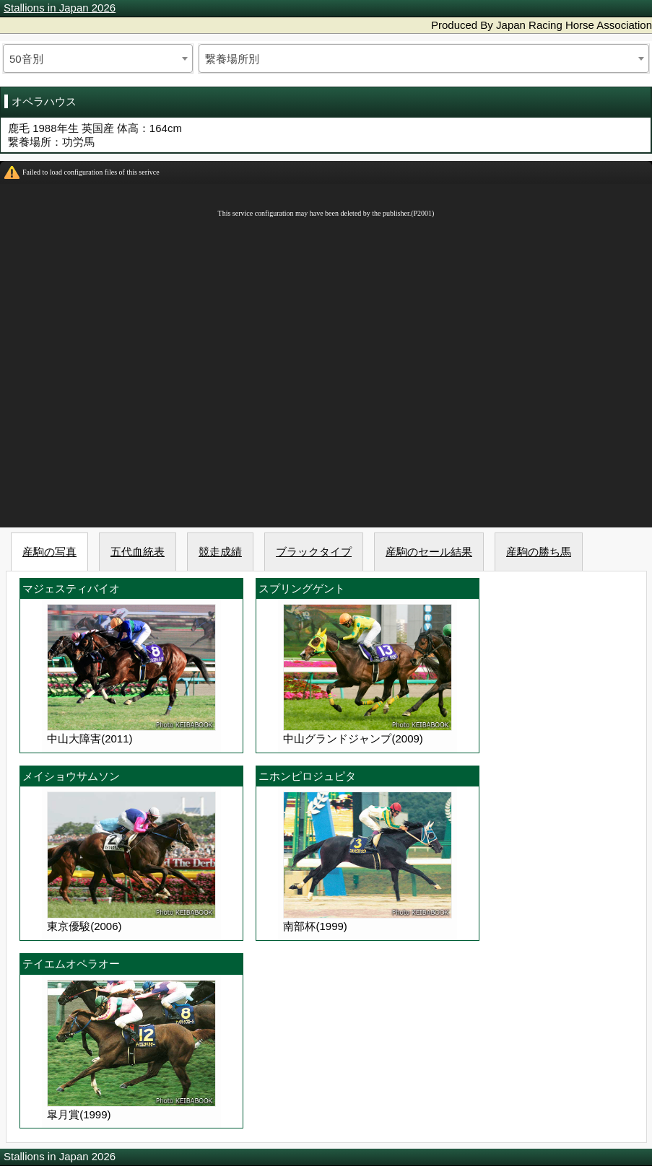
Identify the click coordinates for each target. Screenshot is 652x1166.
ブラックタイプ (314, 551)
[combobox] (98, 58)
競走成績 (220, 551)
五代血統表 (137, 551)
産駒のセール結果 (429, 551)
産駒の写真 (49, 551)
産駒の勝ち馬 (538, 551)
